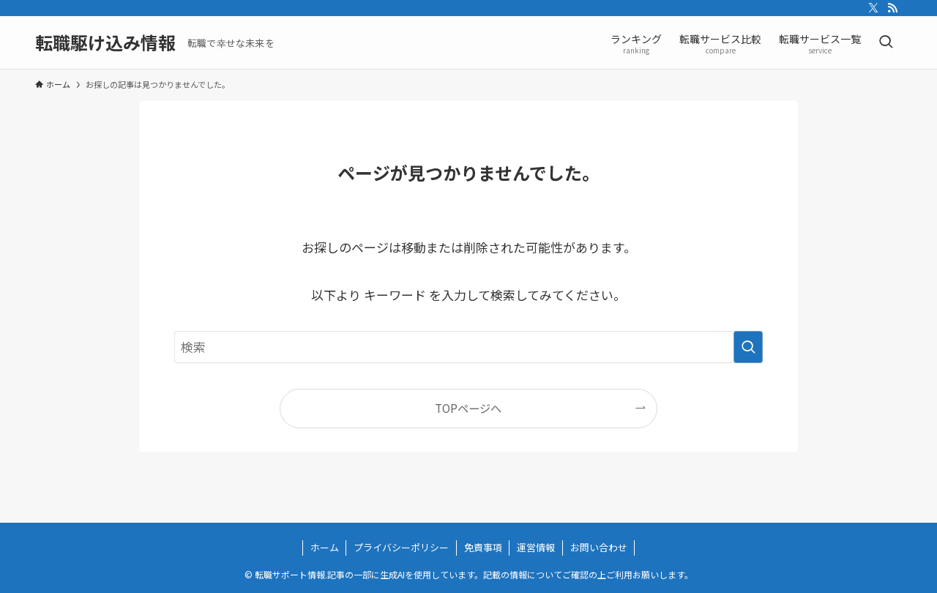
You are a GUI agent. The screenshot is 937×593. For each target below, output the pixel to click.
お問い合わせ (598, 547)
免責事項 (483, 547)
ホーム (324, 547)
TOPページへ (468, 408)
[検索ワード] (468, 347)
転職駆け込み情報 (105, 42)
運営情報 (536, 547)
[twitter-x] (873, 8)
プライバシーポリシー (401, 547)
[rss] (892, 8)
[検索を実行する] (748, 347)
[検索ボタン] (886, 42)
